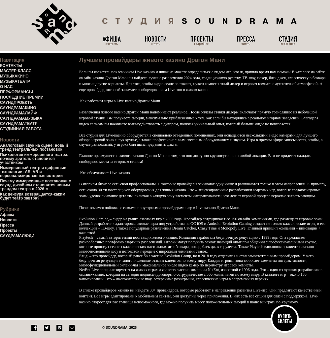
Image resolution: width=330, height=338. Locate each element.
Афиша (7, 214)
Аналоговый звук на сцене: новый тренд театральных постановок (34, 147)
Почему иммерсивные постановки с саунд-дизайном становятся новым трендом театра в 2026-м (35, 185)
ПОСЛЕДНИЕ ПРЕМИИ (22, 97)
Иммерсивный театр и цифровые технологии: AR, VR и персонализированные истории (33, 172)
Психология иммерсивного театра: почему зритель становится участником (34, 158)
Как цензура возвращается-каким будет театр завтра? (32, 196)
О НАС (6, 86)
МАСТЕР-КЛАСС (16, 71)
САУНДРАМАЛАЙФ (18, 113)
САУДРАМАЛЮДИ (17, 235)
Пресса (7, 225)
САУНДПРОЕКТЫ (17, 102)
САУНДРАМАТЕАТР (19, 123)
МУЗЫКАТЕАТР (15, 81)
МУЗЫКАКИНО (14, 76)
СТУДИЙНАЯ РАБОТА (21, 129)
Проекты (8, 230)
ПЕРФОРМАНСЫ (16, 92)
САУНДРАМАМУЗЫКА (21, 118)
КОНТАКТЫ (11, 65)
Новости (8, 220)
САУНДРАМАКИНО (18, 108)
